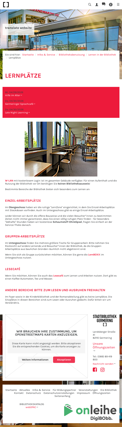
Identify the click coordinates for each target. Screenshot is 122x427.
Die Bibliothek (108, 389)
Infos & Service (46, 54)
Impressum (83, 392)
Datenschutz (33, 392)
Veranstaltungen (88, 389)
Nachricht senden (103, 363)
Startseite (28, 54)
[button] (110, 4)
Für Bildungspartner (64, 389)
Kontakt (19, 392)
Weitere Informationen (35, 359)
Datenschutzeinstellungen (59, 392)
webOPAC (31, 407)
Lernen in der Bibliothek (102, 54)
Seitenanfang (62, 396)
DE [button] (103, 4)
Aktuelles (24, 389)
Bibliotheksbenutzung (72, 54)
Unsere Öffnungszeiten (104, 345)
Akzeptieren (64, 359)
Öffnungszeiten (101, 392)
